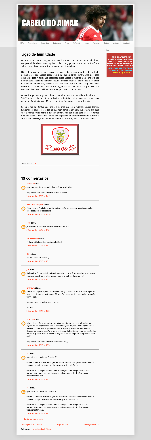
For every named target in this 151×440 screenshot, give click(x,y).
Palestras (57, 43)
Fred (28, 223)
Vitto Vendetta (33, 238)
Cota (67, 43)
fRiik (28, 254)
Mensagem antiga (91, 424)
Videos (115, 43)
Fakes (106, 43)
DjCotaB (76, 43)
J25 (28, 270)
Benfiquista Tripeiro (35, 204)
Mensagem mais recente (32, 424)
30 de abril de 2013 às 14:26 (38, 214)
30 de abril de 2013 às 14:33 (38, 246)
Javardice (45, 43)
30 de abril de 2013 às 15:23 (38, 261)
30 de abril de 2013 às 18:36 (38, 345)
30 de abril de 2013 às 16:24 (38, 279)
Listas (86, 43)
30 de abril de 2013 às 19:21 (38, 379)
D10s (22, 43)
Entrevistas (32, 43)
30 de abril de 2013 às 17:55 (38, 311)
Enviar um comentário (33, 419)
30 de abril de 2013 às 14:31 (38, 230)
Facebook (126, 43)
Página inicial (63, 424)
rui (28, 354)
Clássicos (96, 43)
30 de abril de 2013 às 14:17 (38, 196)
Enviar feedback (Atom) (41, 429)
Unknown (31, 184)
